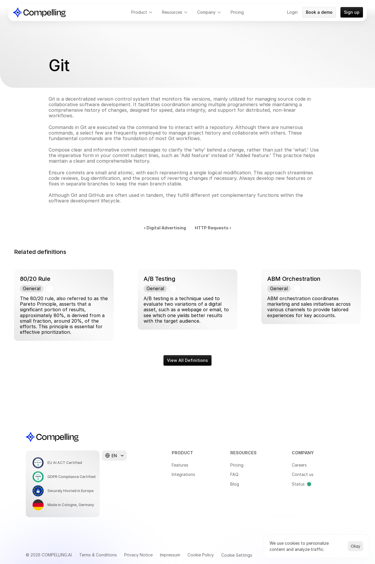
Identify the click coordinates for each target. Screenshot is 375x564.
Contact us (302, 474)
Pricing (236, 464)
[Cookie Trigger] (236, 555)
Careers (299, 464)
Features (180, 464)
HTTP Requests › (213, 227)
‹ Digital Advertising (165, 227)
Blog (234, 484)
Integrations (183, 474)
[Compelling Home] (39, 12)
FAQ (234, 474)
